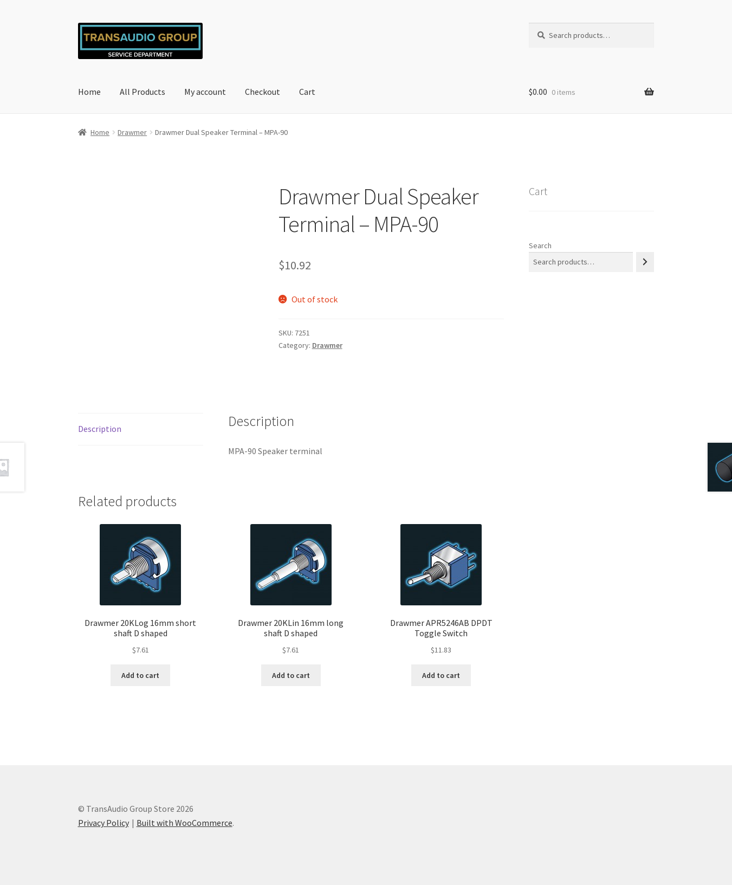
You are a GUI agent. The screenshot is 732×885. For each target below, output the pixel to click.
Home (89, 91)
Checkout (262, 91)
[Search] (645, 262)
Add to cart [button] (140, 675)
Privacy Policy (103, 822)
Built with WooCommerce (184, 822)
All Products (142, 91)
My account (205, 91)
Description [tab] (99, 428)
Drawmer (132, 132)
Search (540, 245)
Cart (307, 91)
